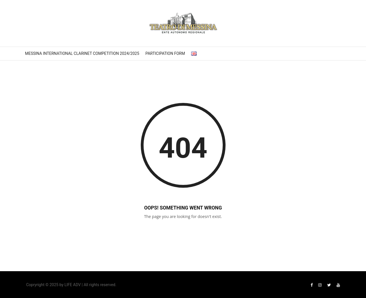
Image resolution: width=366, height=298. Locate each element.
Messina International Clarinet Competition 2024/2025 (82, 53)
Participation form (165, 53)
